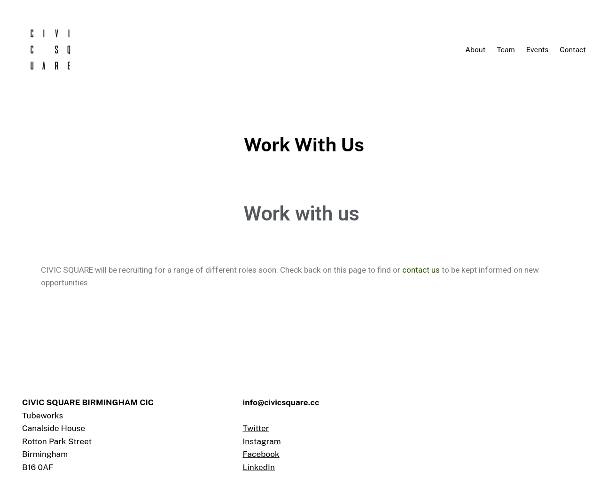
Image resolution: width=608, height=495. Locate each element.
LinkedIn (258, 467)
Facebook (260, 454)
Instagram (261, 441)
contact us (421, 270)
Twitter (255, 428)
